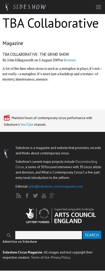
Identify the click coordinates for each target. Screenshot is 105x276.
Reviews (70, 60)
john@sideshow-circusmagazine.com (56, 186)
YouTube (27, 124)
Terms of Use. (40, 257)
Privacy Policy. (61, 257)
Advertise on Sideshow (20, 241)
